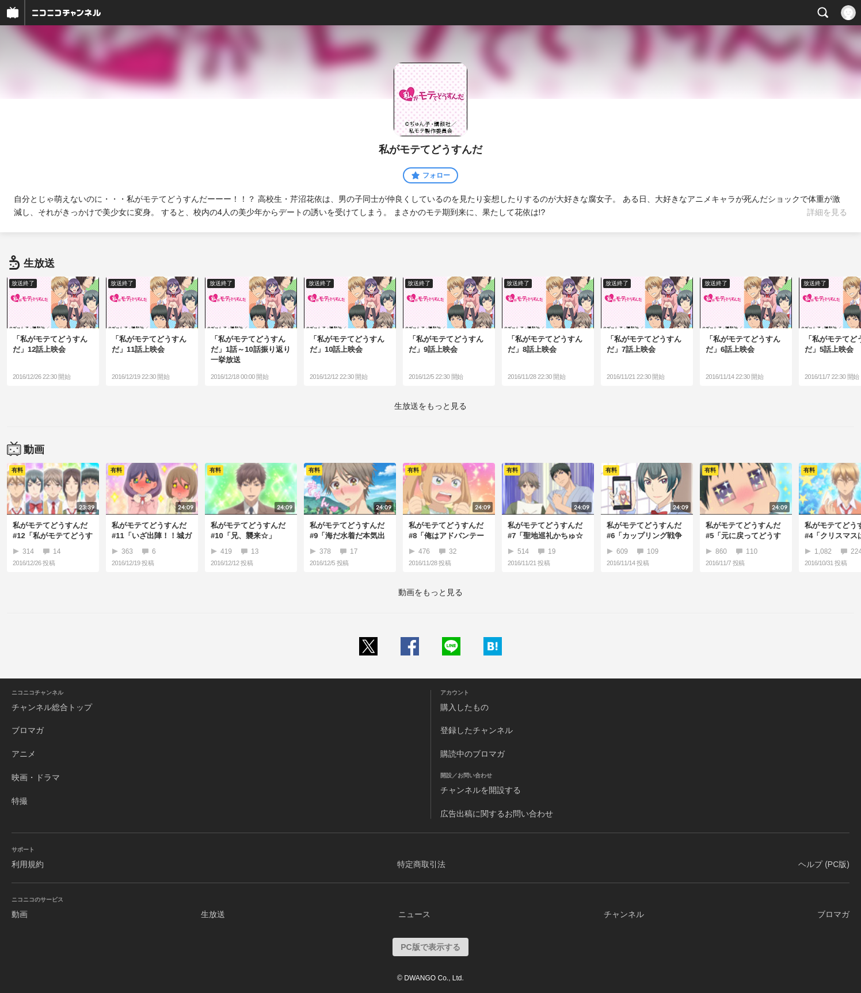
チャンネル (624, 914)
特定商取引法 (421, 864)
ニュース (414, 914)
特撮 (20, 801)
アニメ (24, 753)
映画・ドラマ (36, 777)
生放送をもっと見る (430, 406)
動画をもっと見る (430, 592)
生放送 (213, 914)
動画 (20, 914)
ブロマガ (28, 730)
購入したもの (464, 707)
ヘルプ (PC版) (823, 864)
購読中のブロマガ (472, 753)
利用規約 (28, 864)
